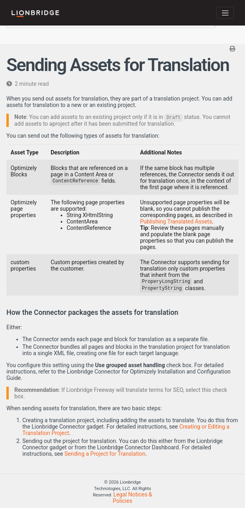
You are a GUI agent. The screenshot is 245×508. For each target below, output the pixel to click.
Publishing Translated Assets (176, 221)
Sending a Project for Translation (104, 454)
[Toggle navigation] (225, 13)
